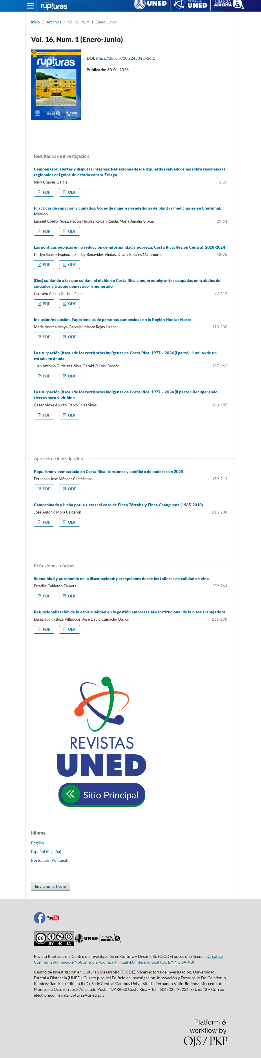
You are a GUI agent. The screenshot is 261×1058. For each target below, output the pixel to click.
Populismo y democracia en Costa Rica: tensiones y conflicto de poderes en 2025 (108, 471)
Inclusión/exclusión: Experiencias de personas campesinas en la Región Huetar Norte (112, 319)
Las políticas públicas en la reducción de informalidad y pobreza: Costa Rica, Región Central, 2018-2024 (129, 247)
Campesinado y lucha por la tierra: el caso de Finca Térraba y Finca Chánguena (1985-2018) (118, 504)
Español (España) (46, 851)
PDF (46, 192)
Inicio (35, 22)
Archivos (54, 22)
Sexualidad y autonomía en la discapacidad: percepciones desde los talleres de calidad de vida (121, 578)
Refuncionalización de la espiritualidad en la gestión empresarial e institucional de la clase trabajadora (129, 611)
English (37, 842)
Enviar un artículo (50, 886)
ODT (71, 192)
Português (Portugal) (49, 860)
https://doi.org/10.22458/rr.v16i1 (125, 58)
